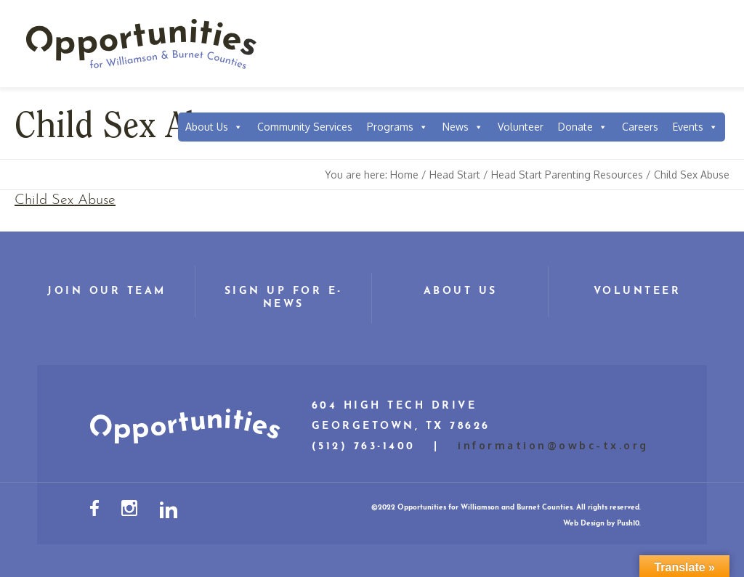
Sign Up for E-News (284, 298)
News (462, 127)
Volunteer (520, 126)
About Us (214, 127)
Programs (397, 127)
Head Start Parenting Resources (567, 174)
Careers (640, 126)
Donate (582, 127)
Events (695, 127)
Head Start (454, 174)
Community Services (304, 126)
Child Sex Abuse (65, 200)
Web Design (583, 524)
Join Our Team (106, 291)
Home (404, 174)
